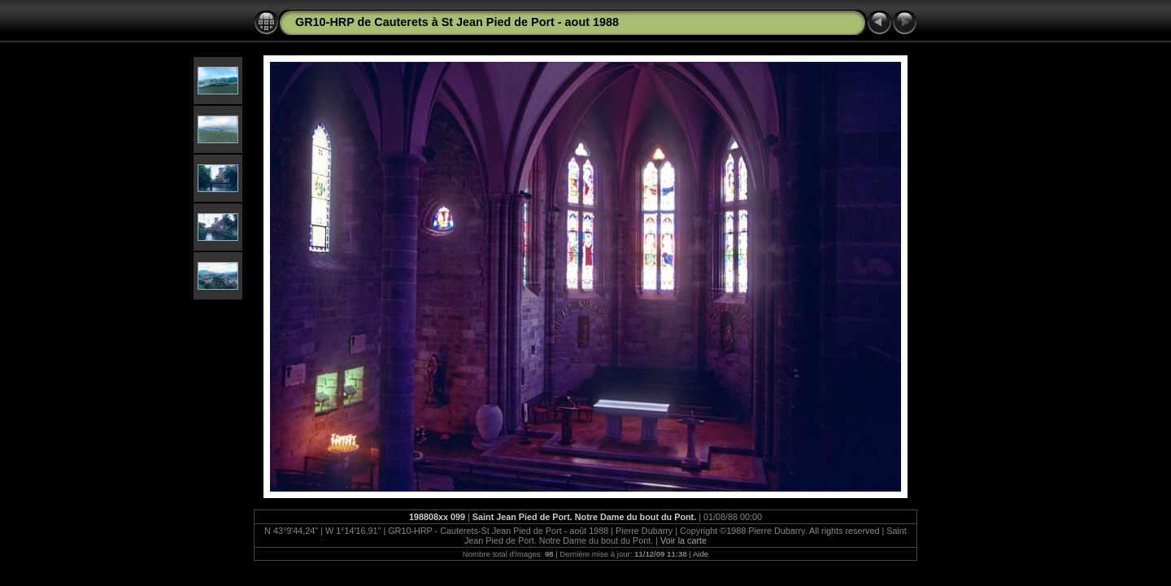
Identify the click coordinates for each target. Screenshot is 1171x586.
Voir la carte (683, 540)
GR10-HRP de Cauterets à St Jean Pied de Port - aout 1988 (457, 21)
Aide (700, 553)
